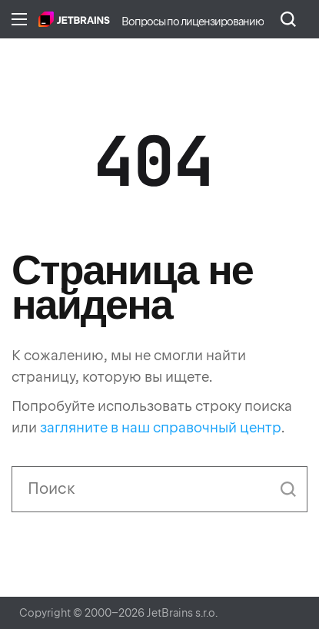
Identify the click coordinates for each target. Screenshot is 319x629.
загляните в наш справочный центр (160, 427)
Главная (74, 19)
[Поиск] (159, 489)
